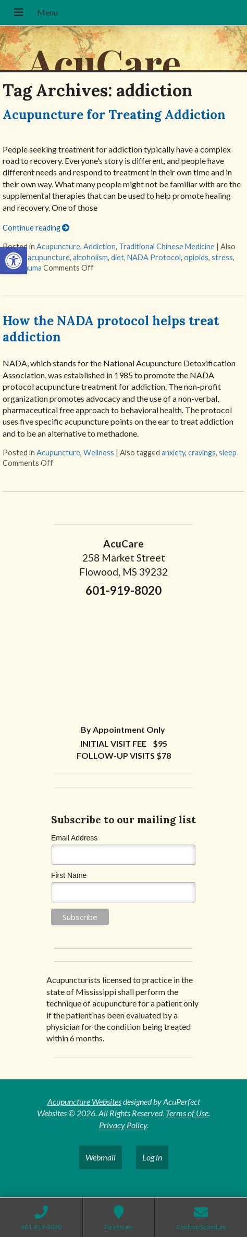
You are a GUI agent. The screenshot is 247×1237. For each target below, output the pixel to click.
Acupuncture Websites (84, 1101)
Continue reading (36, 227)
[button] (13, 260)
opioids (196, 257)
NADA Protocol (154, 257)
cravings (202, 452)
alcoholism (90, 257)
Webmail (100, 1157)
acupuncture (49, 257)
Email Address (74, 838)
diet (117, 257)
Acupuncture (58, 246)
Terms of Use (187, 1113)
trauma (30, 267)
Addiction (99, 246)
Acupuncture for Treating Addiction (114, 115)
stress (222, 257)
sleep (228, 452)
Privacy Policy (123, 1125)
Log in (152, 1157)
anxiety (173, 452)
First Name (69, 875)
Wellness (98, 452)
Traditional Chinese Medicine (167, 246)
